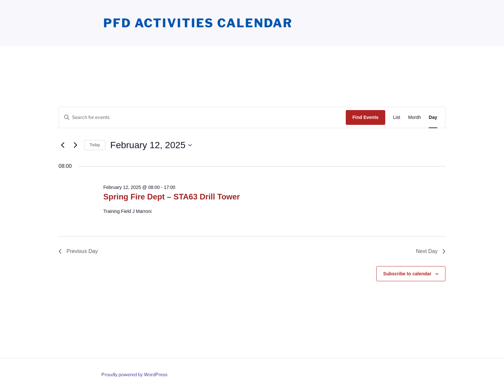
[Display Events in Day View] (433, 117)
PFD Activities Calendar (197, 23)
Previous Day (78, 251)
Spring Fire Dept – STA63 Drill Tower (171, 196)
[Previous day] (62, 145)
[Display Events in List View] (396, 117)
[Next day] (75, 145)
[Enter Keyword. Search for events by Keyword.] (202, 117)
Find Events (365, 117)
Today (94, 145)
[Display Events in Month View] (414, 117)
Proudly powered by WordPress (134, 374)
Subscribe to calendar (407, 273)
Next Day (430, 251)
